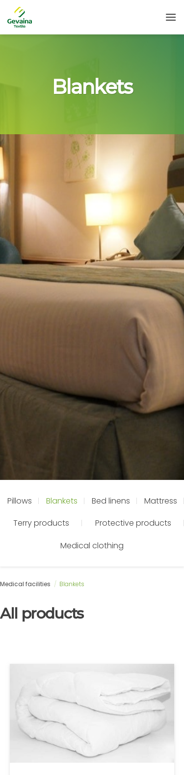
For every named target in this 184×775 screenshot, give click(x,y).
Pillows (19, 501)
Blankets (62, 501)
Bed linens (111, 501)
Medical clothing (92, 545)
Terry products (41, 523)
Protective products (133, 523)
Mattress (160, 501)
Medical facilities (25, 584)
